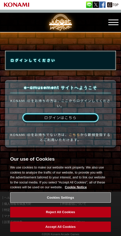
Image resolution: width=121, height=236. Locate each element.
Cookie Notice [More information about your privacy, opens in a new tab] (76, 190)
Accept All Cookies (60, 229)
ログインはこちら (60, 117)
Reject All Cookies (60, 215)
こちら (74, 134)
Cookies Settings (60, 200)
